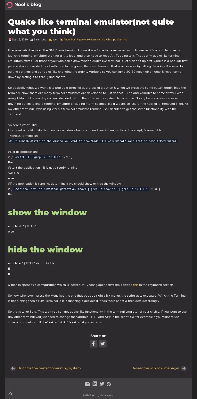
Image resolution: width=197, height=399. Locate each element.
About (158, 4)
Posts (186, 4)
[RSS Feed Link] (109, 385)
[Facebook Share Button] (94, 343)
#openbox (69, 39)
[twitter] (102, 385)
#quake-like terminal (89, 39)
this (135, 285)
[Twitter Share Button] (103, 343)
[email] (88, 385)
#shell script (109, 39)
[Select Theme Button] (146, 5)
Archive (172, 4)
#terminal (122, 39)
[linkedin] (95, 385)
